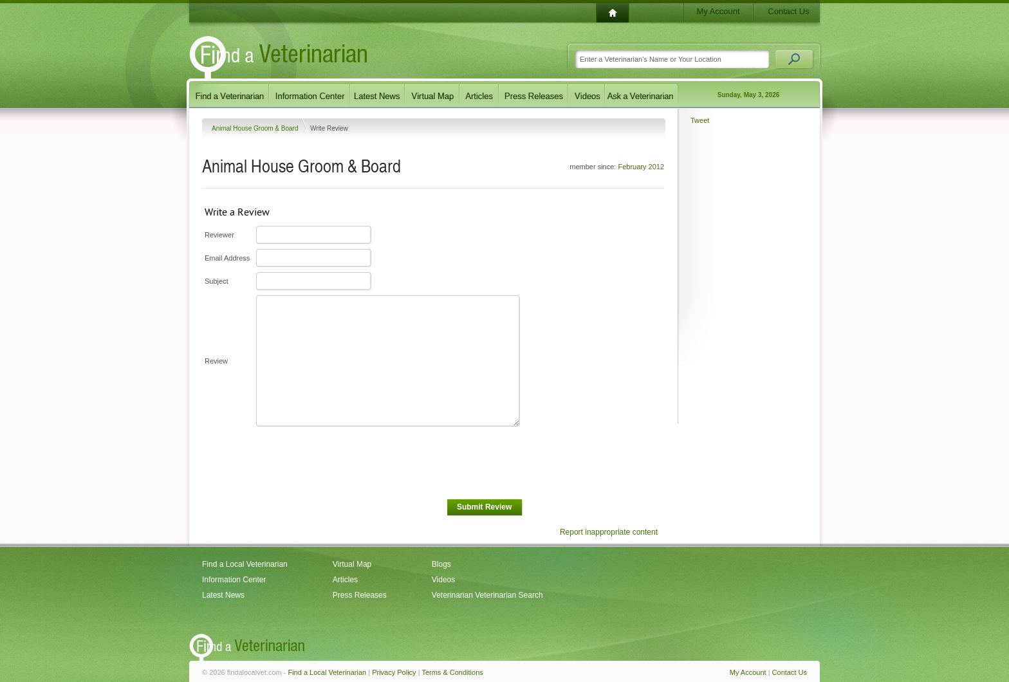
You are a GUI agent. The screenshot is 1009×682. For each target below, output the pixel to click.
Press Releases (360, 595)
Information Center (234, 579)
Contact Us (788, 11)
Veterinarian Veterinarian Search (487, 595)
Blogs (441, 564)
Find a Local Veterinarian (245, 564)
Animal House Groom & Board (256, 128)
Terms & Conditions (452, 672)
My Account (717, 11)
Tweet (699, 120)
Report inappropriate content (609, 532)
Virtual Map (352, 564)
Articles (345, 579)
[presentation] (352, 463)
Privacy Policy (394, 672)
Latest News (223, 595)
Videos (443, 579)
